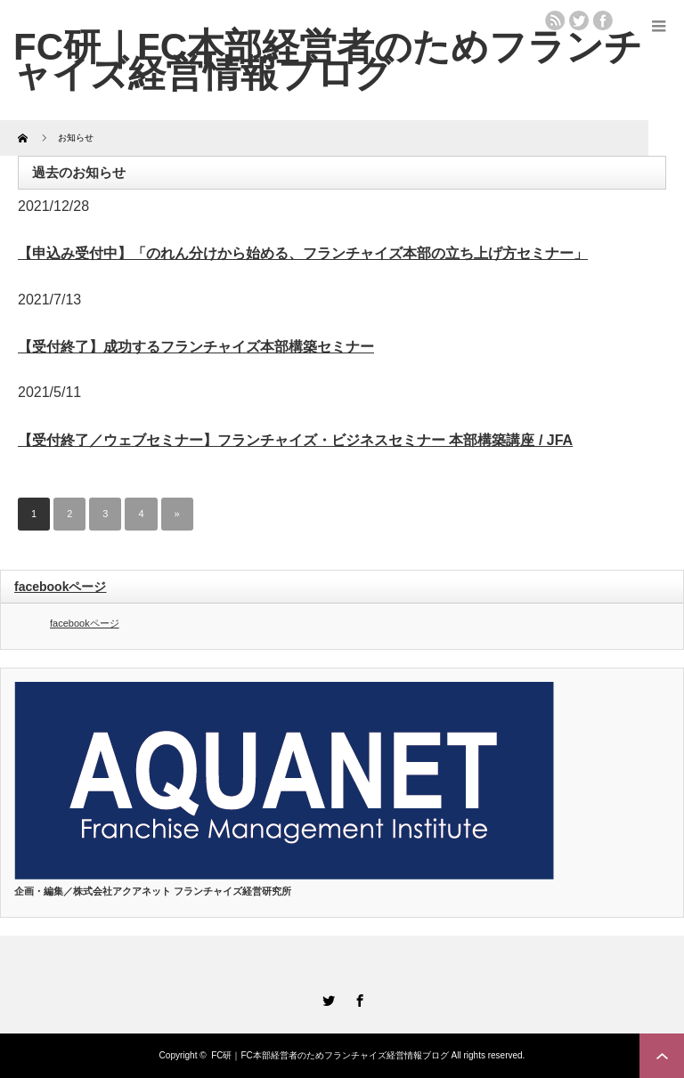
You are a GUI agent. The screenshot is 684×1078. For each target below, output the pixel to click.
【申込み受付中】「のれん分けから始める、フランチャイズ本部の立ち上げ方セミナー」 (303, 253)
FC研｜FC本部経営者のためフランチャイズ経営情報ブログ (330, 1055)
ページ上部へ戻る (661, 1055)
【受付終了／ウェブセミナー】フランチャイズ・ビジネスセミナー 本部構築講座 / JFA (295, 440)
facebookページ (60, 587)
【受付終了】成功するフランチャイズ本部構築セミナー (196, 346)
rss (555, 20)
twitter (579, 20)
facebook (603, 20)
